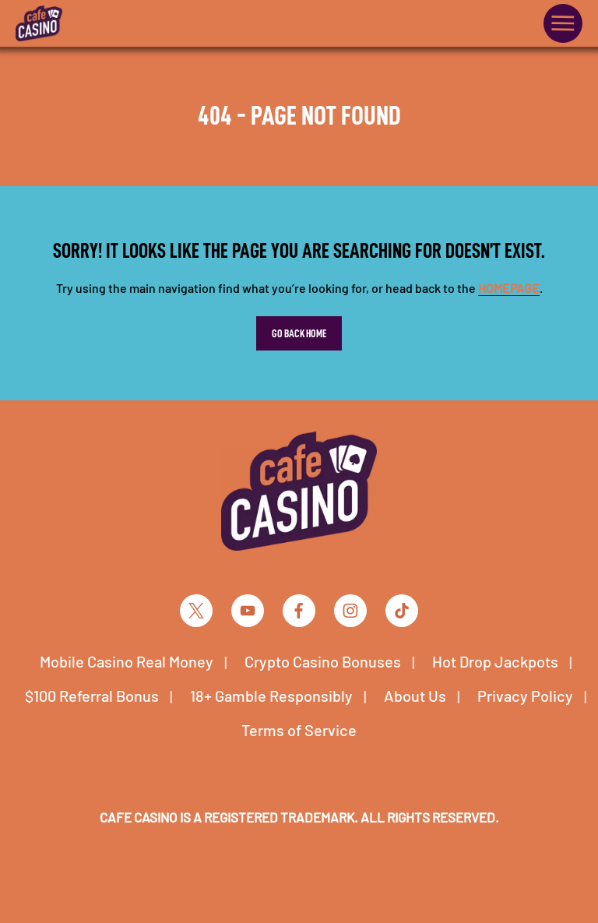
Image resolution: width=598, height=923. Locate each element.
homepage (509, 287)
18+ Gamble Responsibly (271, 695)
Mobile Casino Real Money (126, 661)
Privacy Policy (525, 695)
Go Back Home (299, 333)
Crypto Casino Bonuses (322, 661)
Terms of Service (299, 729)
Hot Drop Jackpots (495, 661)
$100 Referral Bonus (92, 695)
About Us (415, 695)
